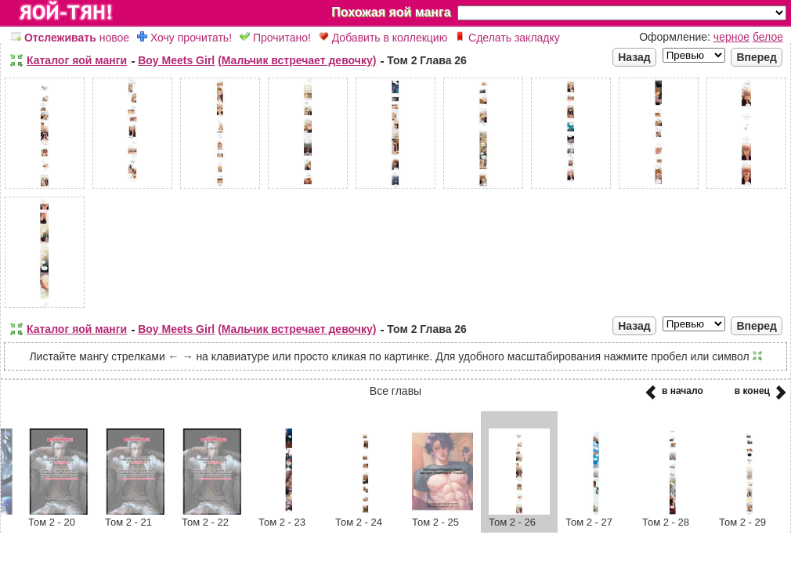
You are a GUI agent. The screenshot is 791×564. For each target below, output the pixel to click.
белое (768, 37)
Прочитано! (275, 37)
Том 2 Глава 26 (427, 60)
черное (731, 37)
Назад (634, 57)
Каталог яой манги (77, 60)
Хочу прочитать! (184, 37)
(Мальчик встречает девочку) (297, 60)
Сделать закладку (507, 37)
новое (70, 37)
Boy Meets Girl (176, 60)
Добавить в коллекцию (383, 37)
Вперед (756, 57)
